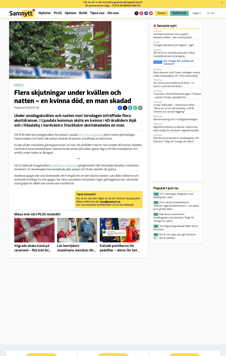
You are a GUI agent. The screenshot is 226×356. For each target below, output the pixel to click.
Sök (210, 13)
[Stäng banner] (222, 2)
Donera (162, 13)
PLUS (58, 13)
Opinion (70, 13)
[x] (136, 13)
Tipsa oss (97, 13)
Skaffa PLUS (179, 13)
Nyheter (45, 13)
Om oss (113, 13)
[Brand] (22, 13)
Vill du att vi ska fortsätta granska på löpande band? (113, 2)
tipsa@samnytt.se (110, 201)
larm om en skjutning (90, 134)
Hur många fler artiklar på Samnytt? (179, 62)
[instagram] (141, 13)
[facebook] (146, 13)
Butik (83, 13)
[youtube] (151, 13)
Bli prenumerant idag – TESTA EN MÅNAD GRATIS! (113, 5)
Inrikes (19, 85)
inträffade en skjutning (63, 165)
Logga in (196, 13)
